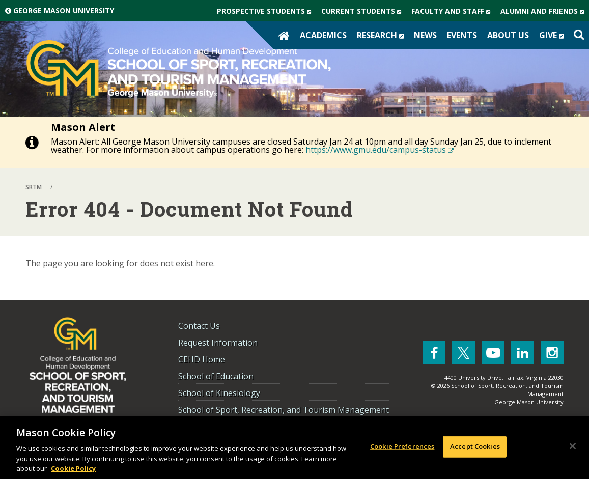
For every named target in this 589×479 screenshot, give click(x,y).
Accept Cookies (475, 446)
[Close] (573, 446)
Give (554, 35)
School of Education (216, 376)
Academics (323, 35)
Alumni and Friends (544, 11)
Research (383, 35)
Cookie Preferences (402, 446)
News (425, 35)
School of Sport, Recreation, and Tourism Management (283, 409)
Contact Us (199, 325)
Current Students (363, 11)
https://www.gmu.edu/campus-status (379, 149)
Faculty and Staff (453, 11)
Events (462, 35)
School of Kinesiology (219, 393)
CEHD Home (201, 359)
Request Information (218, 342)
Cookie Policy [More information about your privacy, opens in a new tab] (73, 468)
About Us (508, 35)
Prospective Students (266, 11)
